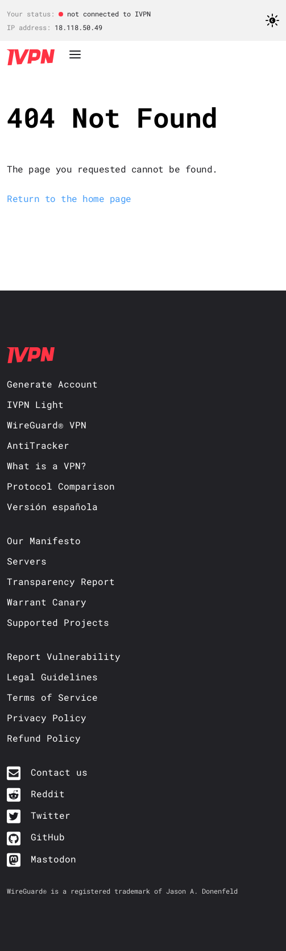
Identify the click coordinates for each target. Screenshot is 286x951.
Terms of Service (52, 697)
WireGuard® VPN (46, 425)
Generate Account (52, 384)
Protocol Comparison (61, 486)
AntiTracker (38, 445)
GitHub (48, 837)
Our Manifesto (44, 540)
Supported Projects (58, 622)
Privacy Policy (46, 717)
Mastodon (53, 859)
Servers (27, 561)
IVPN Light (35, 404)
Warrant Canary (46, 602)
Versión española (52, 506)
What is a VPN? (46, 466)
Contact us (59, 772)
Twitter (51, 815)
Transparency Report (61, 581)
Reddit (48, 793)
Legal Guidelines (52, 677)
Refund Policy (44, 738)
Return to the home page (69, 198)
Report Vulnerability (64, 656)
